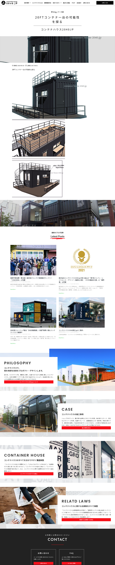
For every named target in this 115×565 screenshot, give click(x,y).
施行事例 (27, 2)
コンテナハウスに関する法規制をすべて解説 (80, 506)
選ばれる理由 (66, 3)
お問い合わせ (86, 3)
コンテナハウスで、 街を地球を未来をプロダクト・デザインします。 (24, 369)
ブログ (73, 3)
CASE (67, 409)
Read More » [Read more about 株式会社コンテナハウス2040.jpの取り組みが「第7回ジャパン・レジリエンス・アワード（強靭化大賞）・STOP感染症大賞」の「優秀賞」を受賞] (61, 293)
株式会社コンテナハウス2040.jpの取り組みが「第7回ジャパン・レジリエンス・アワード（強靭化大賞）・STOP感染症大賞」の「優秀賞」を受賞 (81, 280)
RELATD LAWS (76, 501)
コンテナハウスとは (37, 3)
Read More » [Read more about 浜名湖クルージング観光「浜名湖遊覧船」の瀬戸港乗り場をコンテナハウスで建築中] (13, 343)
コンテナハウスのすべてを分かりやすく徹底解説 (24, 460)
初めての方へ (57, 2)
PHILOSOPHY (17, 363)
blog (54, 12)
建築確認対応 (47, 3)
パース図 (60, 12)
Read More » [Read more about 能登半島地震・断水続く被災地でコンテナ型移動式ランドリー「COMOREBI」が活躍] (13, 289)
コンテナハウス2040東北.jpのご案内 (71, 330)
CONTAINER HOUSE (24, 455)
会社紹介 (79, 3)
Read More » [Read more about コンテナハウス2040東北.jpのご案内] (61, 338)
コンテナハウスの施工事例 (73, 414)
